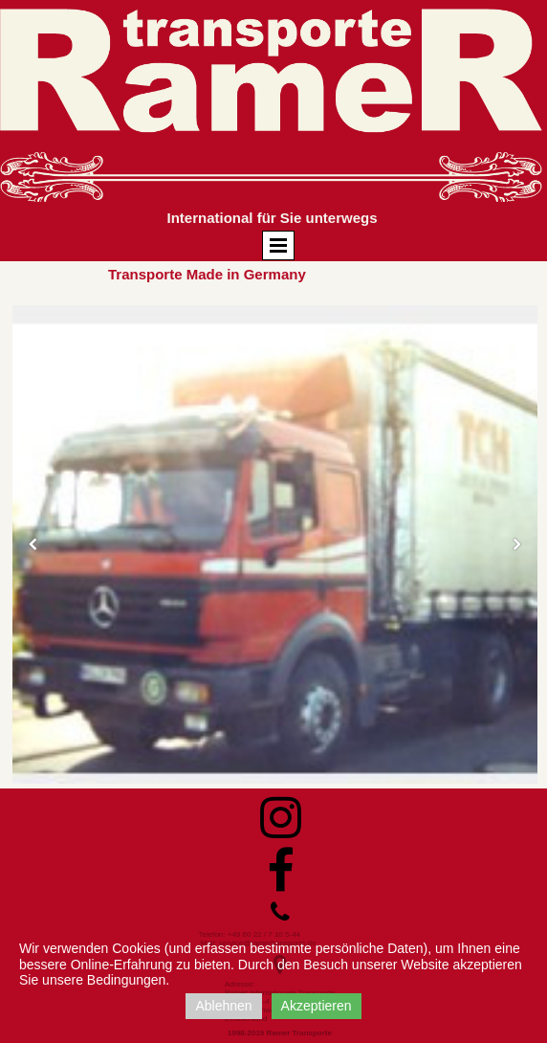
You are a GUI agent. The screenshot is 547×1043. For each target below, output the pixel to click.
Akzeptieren (316, 1005)
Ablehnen (223, 1005)
